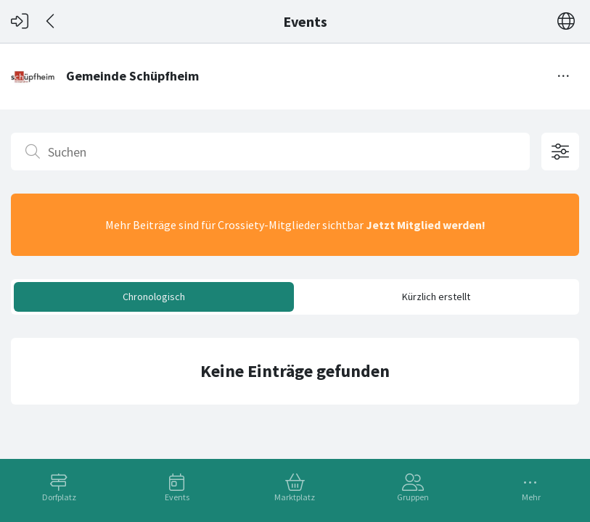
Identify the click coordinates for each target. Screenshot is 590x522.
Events (177, 497)
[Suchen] (270, 151)
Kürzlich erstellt (436, 296)
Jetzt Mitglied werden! (425, 225)
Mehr (531, 497)
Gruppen (413, 497)
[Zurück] (51, 21)
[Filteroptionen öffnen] (560, 151)
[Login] (19, 21)
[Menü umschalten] (563, 76)
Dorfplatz (59, 497)
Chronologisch (154, 296)
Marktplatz (294, 497)
